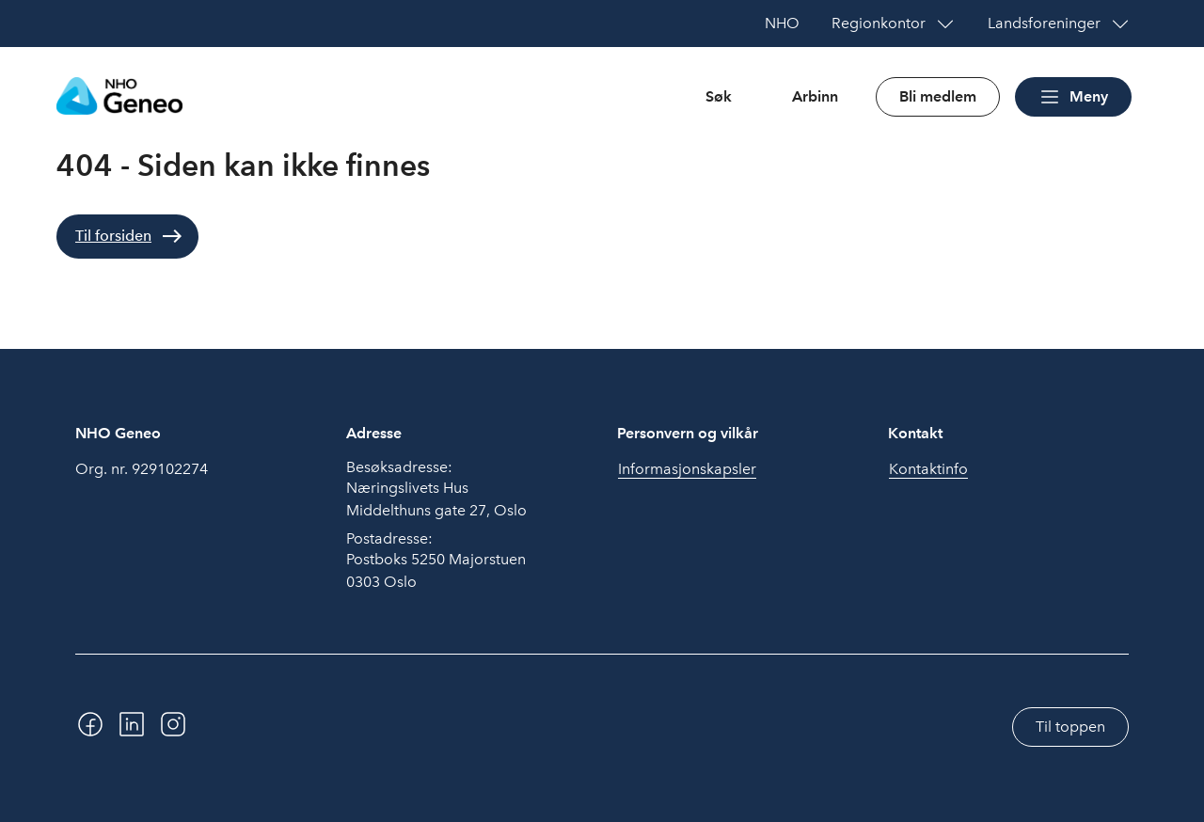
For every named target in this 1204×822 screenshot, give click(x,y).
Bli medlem (937, 96)
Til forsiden (113, 236)
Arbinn (815, 96)
